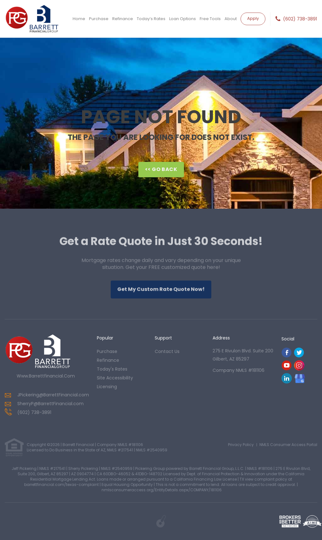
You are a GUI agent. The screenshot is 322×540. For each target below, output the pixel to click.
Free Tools (210, 19)
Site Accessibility (115, 378)
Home (79, 19)
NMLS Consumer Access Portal (288, 444)
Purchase (98, 19)
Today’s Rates (151, 19)
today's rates (112, 369)
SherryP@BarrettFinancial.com (50, 403)
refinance (108, 360)
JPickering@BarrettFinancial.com (53, 395)
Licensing (107, 386)
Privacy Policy (241, 444)
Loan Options (182, 19)
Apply (253, 18)
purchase (107, 351)
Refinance (122, 19)
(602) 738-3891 (300, 19)
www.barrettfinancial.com (46, 376)
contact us (167, 351)
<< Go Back (161, 169)
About (231, 19)
